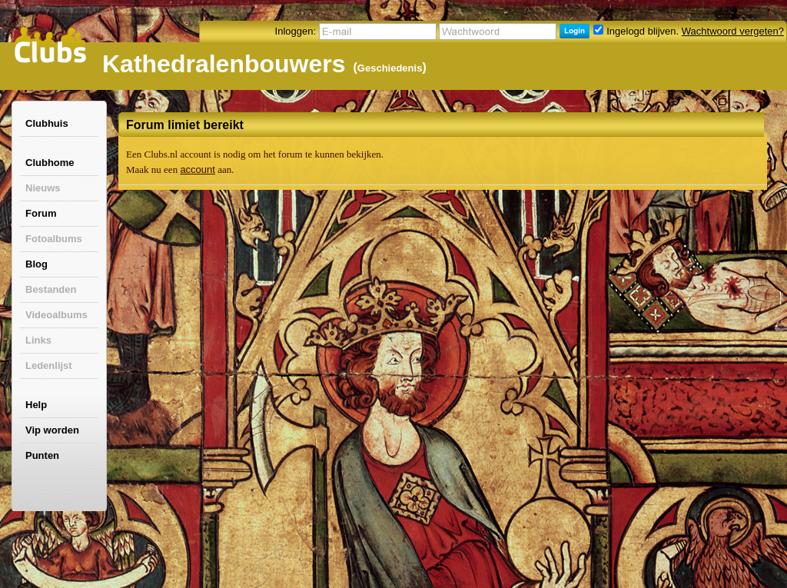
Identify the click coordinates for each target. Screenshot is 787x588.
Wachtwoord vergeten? (733, 31)
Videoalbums (56, 315)
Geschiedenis (390, 68)
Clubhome (50, 162)
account (197, 169)
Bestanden (50, 289)
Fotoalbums (53, 238)
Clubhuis (46, 123)
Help (36, 404)
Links (38, 340)
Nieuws (43, 188)
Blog (36, 264)
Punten (42, 455)
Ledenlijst (48, 365)
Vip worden (52, 430)
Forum (40, 213)
